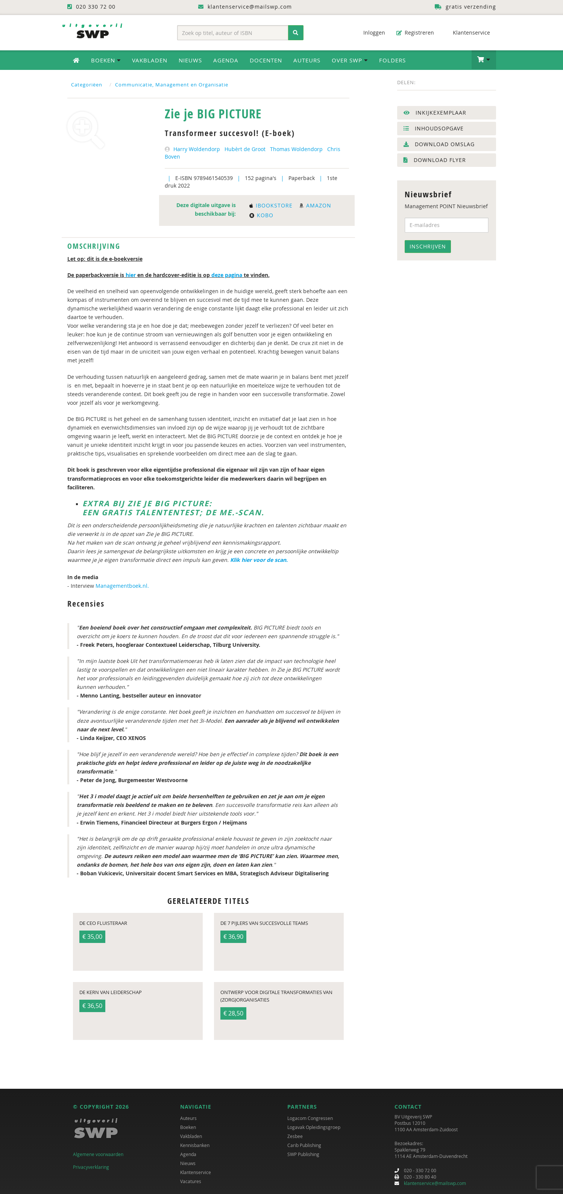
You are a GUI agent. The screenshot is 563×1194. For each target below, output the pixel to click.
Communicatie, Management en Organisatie (171, 84)
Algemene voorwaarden (98, 1154)
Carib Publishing (304, 1145)
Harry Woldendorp (196, 149)
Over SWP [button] (350, 60)
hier (130, 274)
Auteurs (306, 60)
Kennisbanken (194, 1145)
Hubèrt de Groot (245, 149)
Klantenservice (467, 32)
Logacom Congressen (310, 1118)
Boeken (188, 1127)
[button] (484, 59)
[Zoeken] (296, 32)
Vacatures (190, 1181)
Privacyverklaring (91, 1167)
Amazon (315, 205)
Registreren (415, 32)
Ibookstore (271, 205)
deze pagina (226, 274)
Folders (392, 60)
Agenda (225, 60)
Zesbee (295, 1136)
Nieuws (190, 60)
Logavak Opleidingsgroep (313, 1127)
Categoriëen (86, 84)
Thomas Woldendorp (296, 149)
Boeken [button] (106, 60)
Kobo (261, 215)
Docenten (266, 60)
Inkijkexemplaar (435, 112)
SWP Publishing (303, 1154)
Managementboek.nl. (123, 585)
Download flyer (435, 159)
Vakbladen (149, 60)
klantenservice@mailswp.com (435, 1183)
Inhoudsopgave (434, 128)
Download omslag (439, 144)
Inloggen (370, 32)
